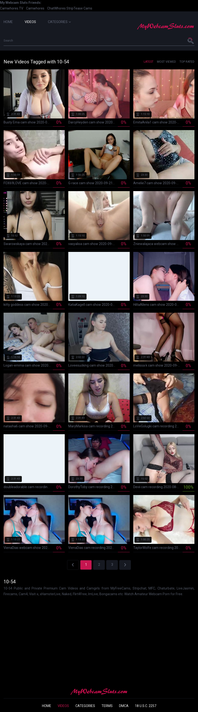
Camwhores (35, 8)
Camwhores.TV (11, 8)
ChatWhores (56, 8)
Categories (59, 22)
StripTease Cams (79, 8)
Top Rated (187, 61)
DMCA (124, 706)
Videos (30, 22)
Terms (107, 706)
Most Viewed (166, 61)
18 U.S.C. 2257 (145, 706)
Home (8, 22)
